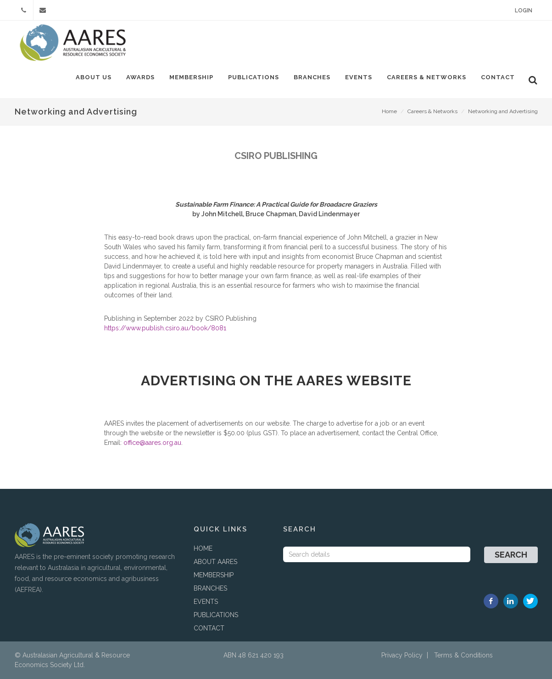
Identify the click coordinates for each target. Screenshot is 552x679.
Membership (191, 77)
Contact (498, 77)
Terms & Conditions (463, 655)
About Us (94, 77)
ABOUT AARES (215, 561)
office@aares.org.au (152, 442)
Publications (253, 77)
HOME (203, 548)
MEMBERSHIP (214, 575)
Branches (312, 77)
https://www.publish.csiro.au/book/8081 (165, 328)
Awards (140, 77)
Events (358, 77)
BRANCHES (210, 588)
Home (389, 111)
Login (523, 10)
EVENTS (206, 601)
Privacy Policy (402, 655)
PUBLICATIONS (216, 615)
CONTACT (209, 628)
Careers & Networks (426, 77)
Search (511, 554)
